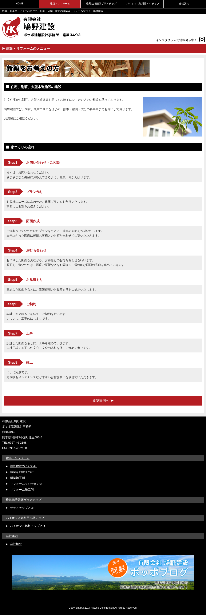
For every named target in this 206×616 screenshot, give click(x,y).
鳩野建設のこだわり (23, 466)
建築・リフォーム (60, 3)
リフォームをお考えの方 (26, 483)
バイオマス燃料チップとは (27, 526)
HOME (19, 3)
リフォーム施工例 (22, 489)
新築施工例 (17, 477)
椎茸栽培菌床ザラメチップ (101, 3)
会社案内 (184, 3)
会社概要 (16, 544)
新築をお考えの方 (22, 472)
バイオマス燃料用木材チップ (142, 3)
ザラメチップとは (22, 507)
